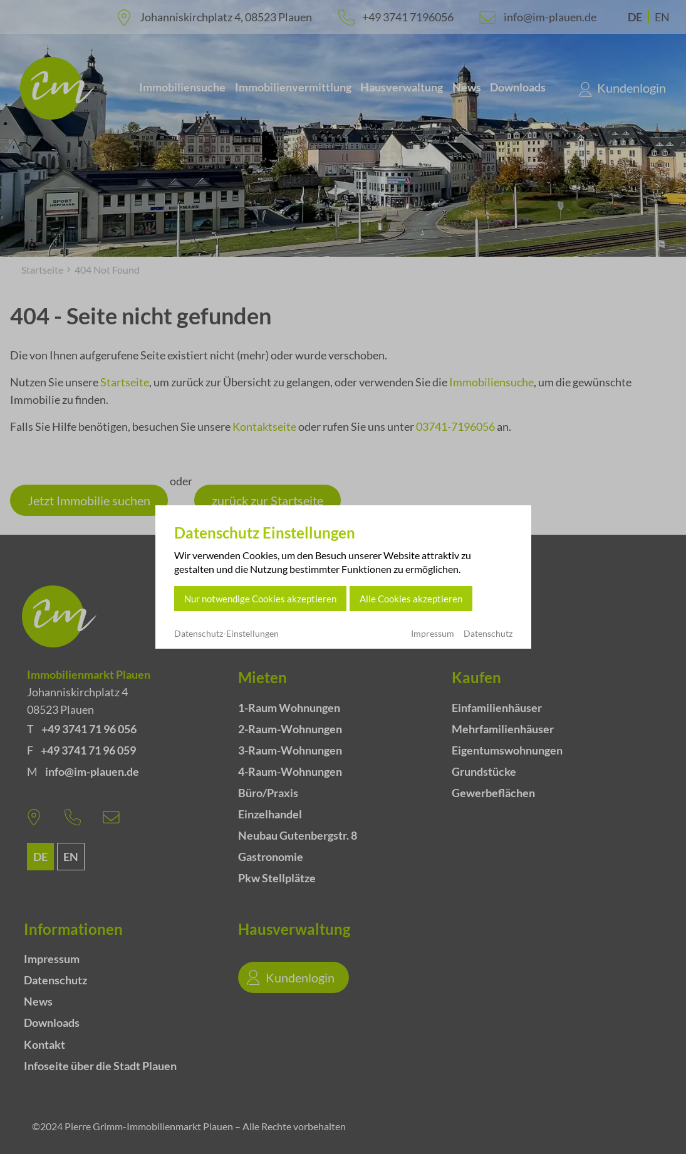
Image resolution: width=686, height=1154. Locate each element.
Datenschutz (488, 633)
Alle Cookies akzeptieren (411, 598)
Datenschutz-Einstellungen (226, 633)
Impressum (432, 633)
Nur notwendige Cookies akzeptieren (260, 598)
